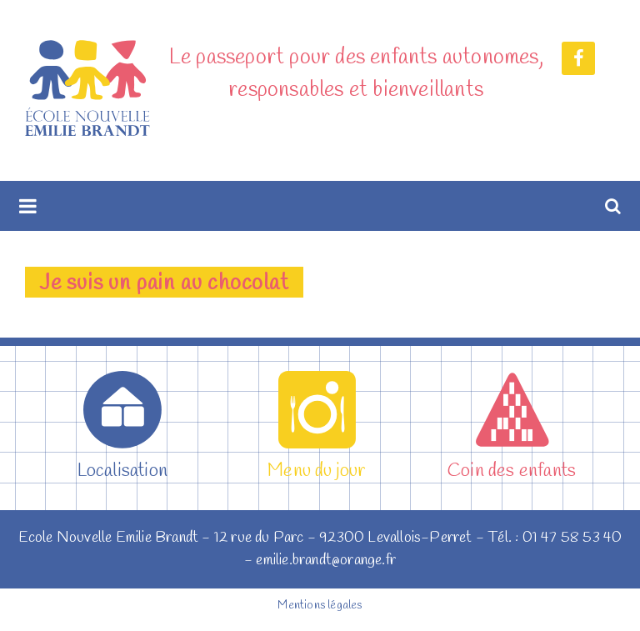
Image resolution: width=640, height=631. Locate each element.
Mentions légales (320, 605)
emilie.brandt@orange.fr (326, 560)
